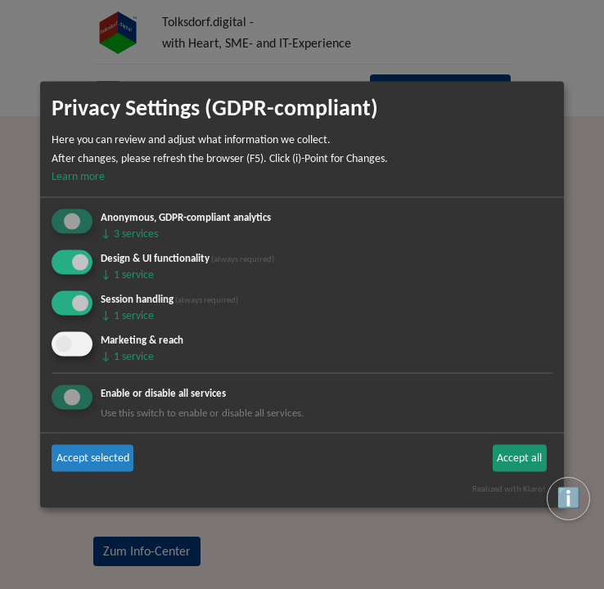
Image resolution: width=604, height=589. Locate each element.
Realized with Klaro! (509, 488)
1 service (127, 274)
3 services (129, 234)
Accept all (519, 458)
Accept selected (92, 458)
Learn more (78, 176)
